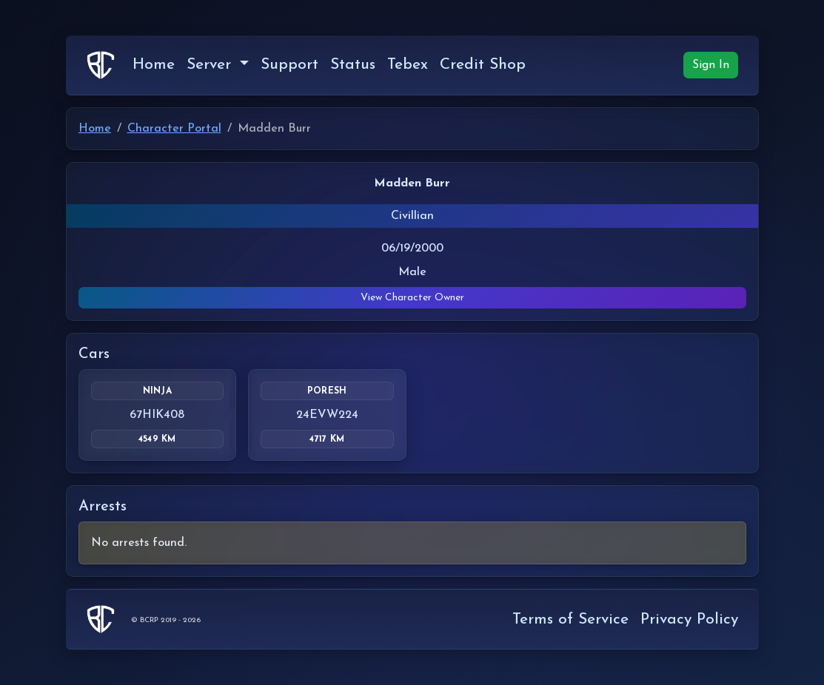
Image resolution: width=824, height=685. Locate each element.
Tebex (407, 64)
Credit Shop (483, 64)
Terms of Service (570, 619)
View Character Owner (412, 297)
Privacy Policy (689, 619)
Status (352, 64)
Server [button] (211, 64)
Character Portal (174, 129)
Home (154, 64)
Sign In (710, 65)
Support (289, 64)
